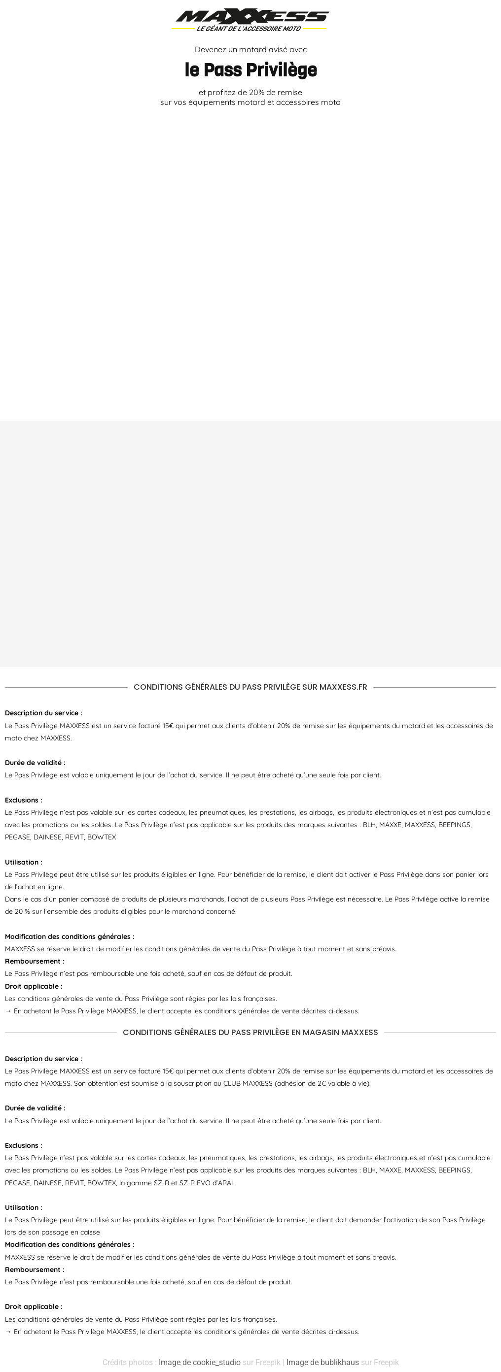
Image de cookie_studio (200, 1362)
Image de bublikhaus (322, 1362)
